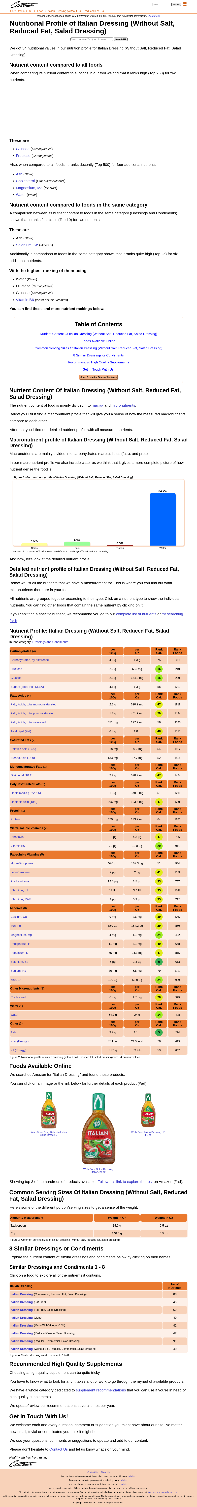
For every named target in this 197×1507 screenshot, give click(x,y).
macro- (97, 405)
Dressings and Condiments (50, 642)
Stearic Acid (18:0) (22, 758)
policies (131, 1476)
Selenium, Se (27, 245)
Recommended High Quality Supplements (98, 362)
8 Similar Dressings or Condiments (98, 355)
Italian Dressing (21, 1294)
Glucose (23, 149)
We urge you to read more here (163, 1492)
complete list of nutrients (136, 614)
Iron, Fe (15, 925)
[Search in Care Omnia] (162, 4)
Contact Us (58, 1449)
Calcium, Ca (18, 916)
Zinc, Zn (15, 980)
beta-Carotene (20, 872)
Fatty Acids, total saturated (28, 722)
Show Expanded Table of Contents (98, 377)
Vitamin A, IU (19, 890)
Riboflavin (17, 837)
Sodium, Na (18, 970)
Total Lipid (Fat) (20, 731)
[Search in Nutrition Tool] (91, 39)
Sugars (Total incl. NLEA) (27, 687)
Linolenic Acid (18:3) (23, 802)
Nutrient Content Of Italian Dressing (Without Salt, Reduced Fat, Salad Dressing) (98, 334)
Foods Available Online (98, 341)
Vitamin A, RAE (20, 899)
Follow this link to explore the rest (125, 1182)
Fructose (23, 156)
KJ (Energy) (18, 1050)
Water (21, 195)
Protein (15, 819)
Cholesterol (25, 181)
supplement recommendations (101, 1390)
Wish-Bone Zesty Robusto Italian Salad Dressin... (49, 1133)
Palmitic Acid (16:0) (23, 749)
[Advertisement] (98, 110)
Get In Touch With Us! (98, 369)
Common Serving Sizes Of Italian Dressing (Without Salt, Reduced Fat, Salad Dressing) (98, 348)
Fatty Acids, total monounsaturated (33, 704)
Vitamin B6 (25, 300)
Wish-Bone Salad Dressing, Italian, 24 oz (98, 1170)
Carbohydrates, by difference (29, 660)
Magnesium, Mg (29, 188)
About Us (105, 1472)
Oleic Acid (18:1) (21, 775)
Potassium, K (19, 952)
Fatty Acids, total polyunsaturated (32, 713)
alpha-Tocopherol (21, 863)
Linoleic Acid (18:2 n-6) (25, 793)
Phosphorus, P (20, 944)
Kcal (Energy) (19, 1041)
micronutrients (123, 405)
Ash (19, 174)
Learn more (154, 16)
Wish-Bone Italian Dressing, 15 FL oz (148, 1133)
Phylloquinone (19, 881)
